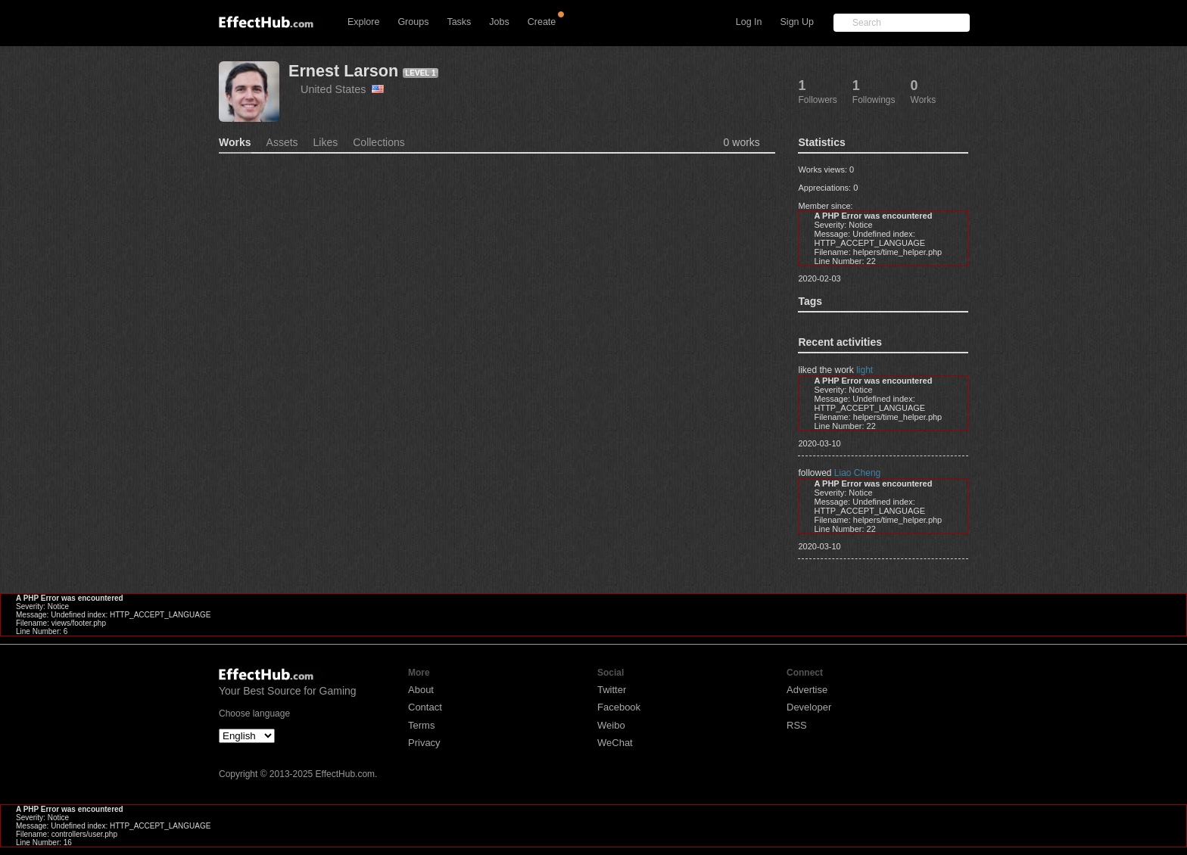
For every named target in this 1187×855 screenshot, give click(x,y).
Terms (421, 725)
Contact (425, 707)
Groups (412, 22)
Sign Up (797, 22)
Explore (363, 22)
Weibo (611, 725)
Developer (809, 707)
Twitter (611, 689)
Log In (749, 22)
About (421, 689)
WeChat (615, 742)
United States (342, 89)
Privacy (424, 742)
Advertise (807, 689)
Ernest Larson (343, 70)
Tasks (459, 22)
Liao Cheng (857, 473)
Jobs (499, 22)
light (864, 370)
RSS (797, 725)
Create (542, 22)
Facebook (618, 707)
